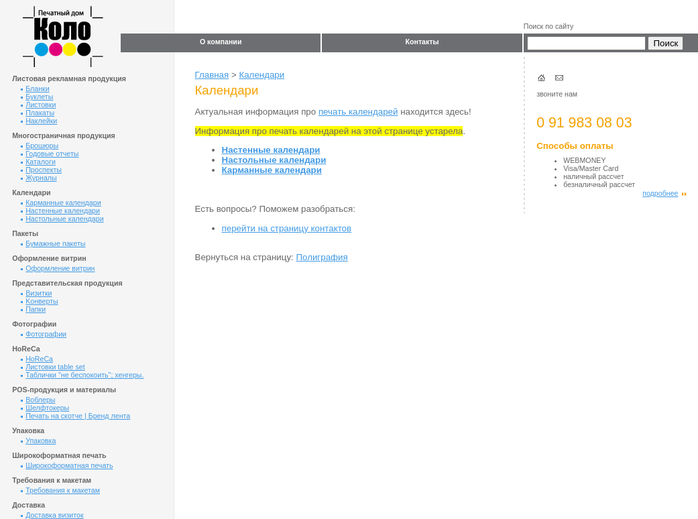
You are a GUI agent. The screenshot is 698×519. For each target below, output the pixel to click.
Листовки (38, 105)
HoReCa (37, 359)
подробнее (664, 193)
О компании (221, 42)
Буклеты (37, 97)
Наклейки (39, 121)
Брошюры (39, 145)
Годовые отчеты (49, 154)
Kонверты (39, 301)
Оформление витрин (58, 268)
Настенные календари (60, 211)
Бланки (35, 88)
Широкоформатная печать (67, 465)
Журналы (39, 178)
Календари (261, 75)
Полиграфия (321, 257)
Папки (33, 309)
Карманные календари (61, 202)
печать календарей (358, 112)
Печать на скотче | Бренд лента (75, 416)
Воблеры (38, 400)
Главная (212, 75)
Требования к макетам (60, 490)
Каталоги (38, 162)
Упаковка (38, 441)
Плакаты (37, 113)
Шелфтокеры (45, 408)
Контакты (422, 42)
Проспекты (41, 170)
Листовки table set (52, 367)
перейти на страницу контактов (287, 228)
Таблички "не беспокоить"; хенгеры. (82, 375)
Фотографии (43, 334)
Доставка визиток (52, 515)
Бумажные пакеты (53, 243)
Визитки (36, 293)
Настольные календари (62, 219)
